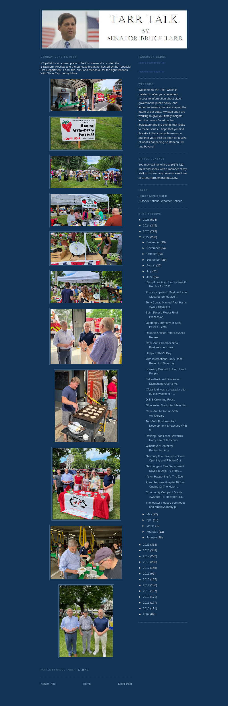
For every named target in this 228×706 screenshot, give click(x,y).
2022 (146, 237)
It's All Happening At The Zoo (164, 476)
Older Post (125, 683)
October (152, 253)
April (150, 520)
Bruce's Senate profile (152, 195)
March (151, 525)
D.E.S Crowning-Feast (160, 399)
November (154, 248)
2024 (146, 225)
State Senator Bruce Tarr (151, 62)
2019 (146, 556)
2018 (146, 562)
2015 (146, 579)
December (154, 242)
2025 (146, 219)
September (154, 259)
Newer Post (48, 683)
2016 (146, 573)
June (150, 277)
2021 (146, 544)
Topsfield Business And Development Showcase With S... (166, 426)
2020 (146, 550)
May (150, 514)
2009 (146, 614)
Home (87, 683)
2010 (146, 608)
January (152, 537)
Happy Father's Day (158, 353)
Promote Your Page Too (151, 71)
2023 (146, 231)
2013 (146, 591)
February (153, 531)
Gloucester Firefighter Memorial (166, 405)
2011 (146, 602)
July (150, 271)
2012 (146, 596)
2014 (146, 585)
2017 (146, 567)
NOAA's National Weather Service (160, 201)
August (151, 265)
